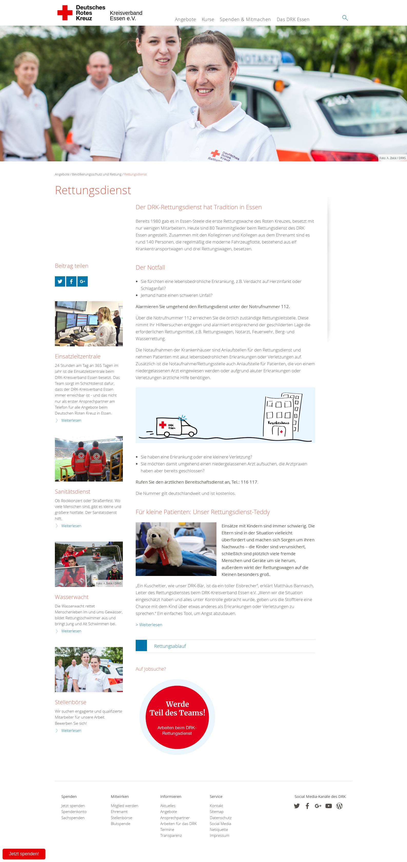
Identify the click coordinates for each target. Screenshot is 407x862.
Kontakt (216, 805)
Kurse (208, 19)
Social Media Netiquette (220, 826)
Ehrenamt (119, 811)
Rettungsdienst (135, 174)
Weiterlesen (71, 420)
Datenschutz (221, 817)
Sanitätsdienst (72, 491)
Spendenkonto (74, 811)
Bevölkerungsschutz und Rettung (97, 174)
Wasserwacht (71, 596)
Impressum (219, 835)
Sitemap (217, 811)
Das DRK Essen (293, 19)
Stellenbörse (70, 702)
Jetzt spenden (73, 805)
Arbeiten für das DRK (178, 823)
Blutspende (120, 823)
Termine (167, 829)
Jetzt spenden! (24, 853)
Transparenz (171, 835)
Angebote (185, 19)
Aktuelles (167, 805)
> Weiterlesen (149, 625)
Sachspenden (73, 817)
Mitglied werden (124, 805)
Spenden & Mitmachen (245, 19)
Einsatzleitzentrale (78, 356)
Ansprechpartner (175, 817)
